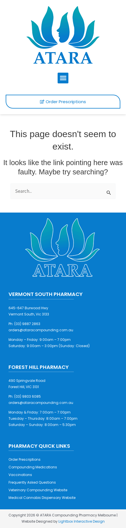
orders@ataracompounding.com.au (41, 330)
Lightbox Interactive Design (81, 521)
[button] (63, 78)
